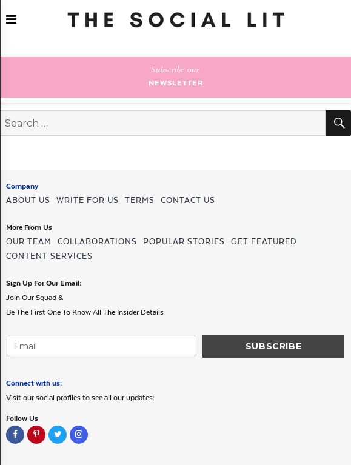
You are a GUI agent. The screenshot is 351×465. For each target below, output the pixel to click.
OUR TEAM (29, 241)
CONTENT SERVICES (49, 256)
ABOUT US (28, 200)
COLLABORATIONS (97, 241)
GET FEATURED (263, 241)
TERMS (140, 200)
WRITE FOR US (87, 200)
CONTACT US (188, 200)
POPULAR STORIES (184, 241)
